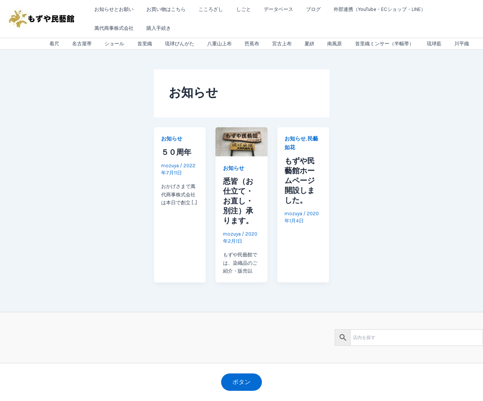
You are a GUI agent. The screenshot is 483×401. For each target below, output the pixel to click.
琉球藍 (438, 43)
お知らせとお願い (112, 9)
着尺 (93, 43)
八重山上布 (242, 43)
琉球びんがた (205, 43)
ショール (147, 43)
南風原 (345, 43)
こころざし (203, 9)
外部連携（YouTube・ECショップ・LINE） (360, 9)
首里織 (173, 43)
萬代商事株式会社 (435, 9)
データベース (264, 9)
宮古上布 (299, 43)
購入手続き (105, 28)
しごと (232, 9)
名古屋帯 (117, 43)
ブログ (296, 9)
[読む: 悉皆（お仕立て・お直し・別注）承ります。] (241, 141)
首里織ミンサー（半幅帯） (392, 43)
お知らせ (171, 139)
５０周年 (176, 152)
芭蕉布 (272, 43)
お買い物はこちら (161, 9)
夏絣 (323, 43)
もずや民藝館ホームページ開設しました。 (300, 180)
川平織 (463, 43)
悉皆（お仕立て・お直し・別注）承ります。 (238, 201)
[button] (241, 382)
